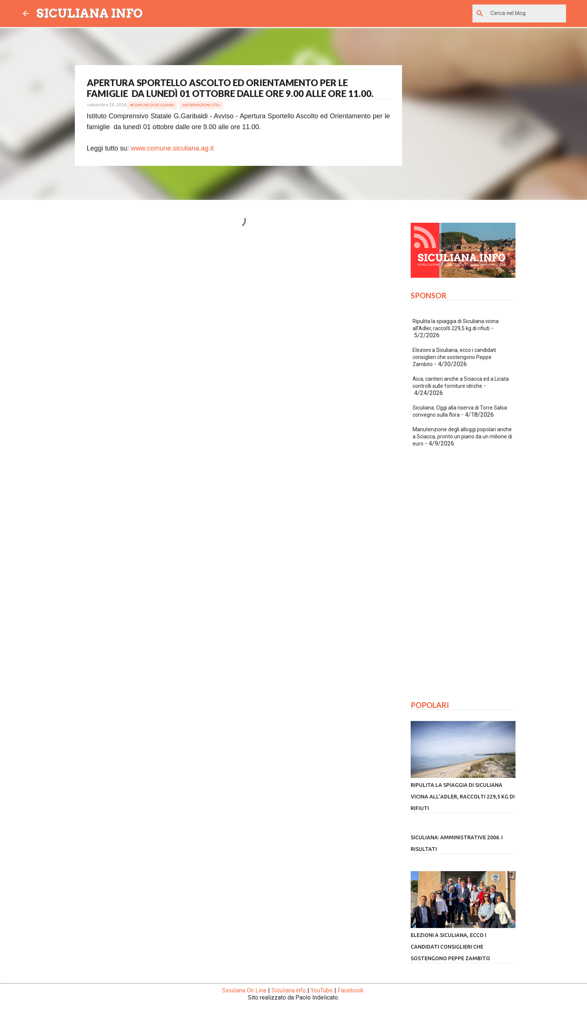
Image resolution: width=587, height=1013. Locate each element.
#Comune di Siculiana (152, 105)
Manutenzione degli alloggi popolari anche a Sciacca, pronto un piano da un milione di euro (462, 436)
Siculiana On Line (244, 990)
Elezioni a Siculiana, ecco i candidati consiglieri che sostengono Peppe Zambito (454, 357)
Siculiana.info (288, 990)
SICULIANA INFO (89, 13)
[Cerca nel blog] (526, 13)
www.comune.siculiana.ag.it (172, 148)
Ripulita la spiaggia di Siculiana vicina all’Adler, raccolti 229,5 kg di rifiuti (463, 796)
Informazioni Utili (201, 105)
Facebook (351, 990)
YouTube (322, 990)
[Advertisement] (238, 314)
